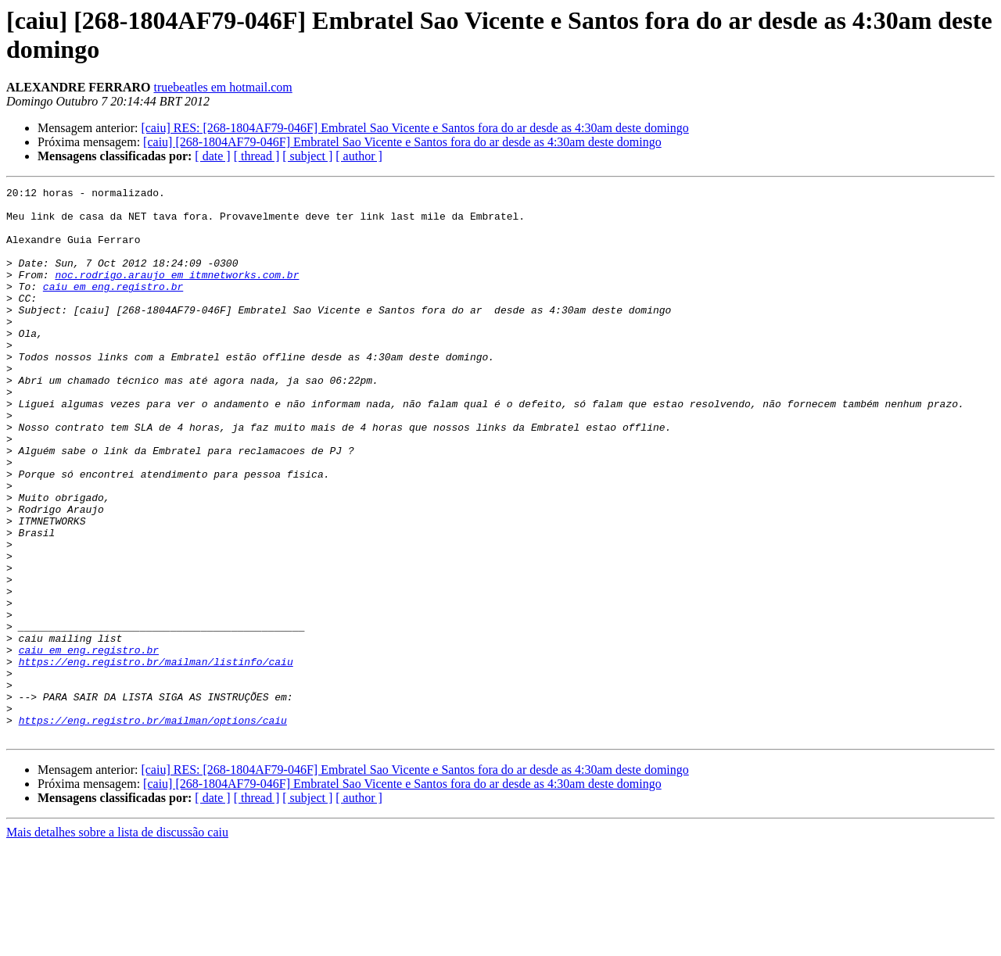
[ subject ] (307, 156)
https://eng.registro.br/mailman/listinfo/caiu (156, 757)
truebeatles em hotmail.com (222, 87)
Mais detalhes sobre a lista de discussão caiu (117, 942)
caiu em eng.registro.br (113, 307)
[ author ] (358, 156)
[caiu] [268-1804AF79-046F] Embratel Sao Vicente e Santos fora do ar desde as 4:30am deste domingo (402, 142)
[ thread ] (257, 156)
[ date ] (212, 156)
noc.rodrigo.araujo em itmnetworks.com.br (177, 293)
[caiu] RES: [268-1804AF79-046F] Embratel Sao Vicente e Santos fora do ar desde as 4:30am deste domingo (414, 127)
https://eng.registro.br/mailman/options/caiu (153, 828)
